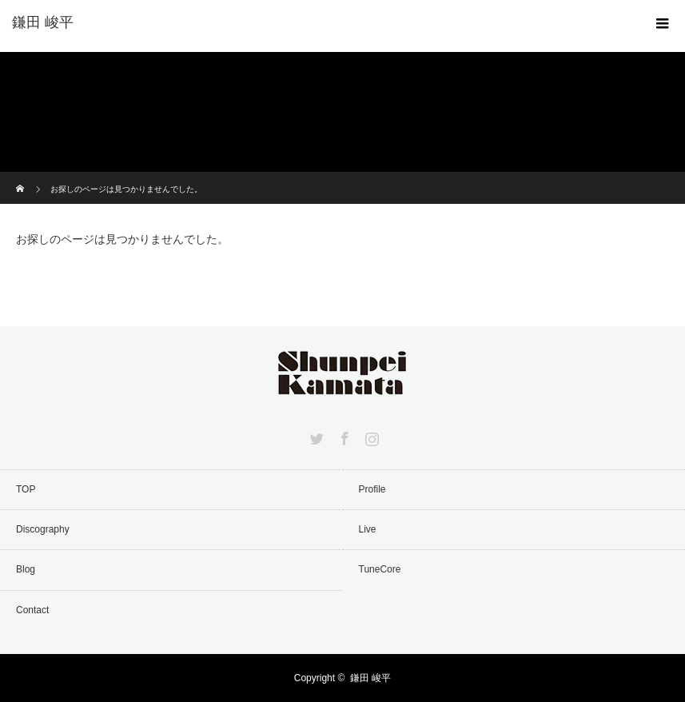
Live (367, 529)
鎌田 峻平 (370, 678)
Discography (43, 529)
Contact (32, 610)
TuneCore (380, 569)
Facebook (343, 436)
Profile (372, 489)
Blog (25, 569)
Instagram (370, 436)
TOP (25, 489)
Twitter (315, 436)
